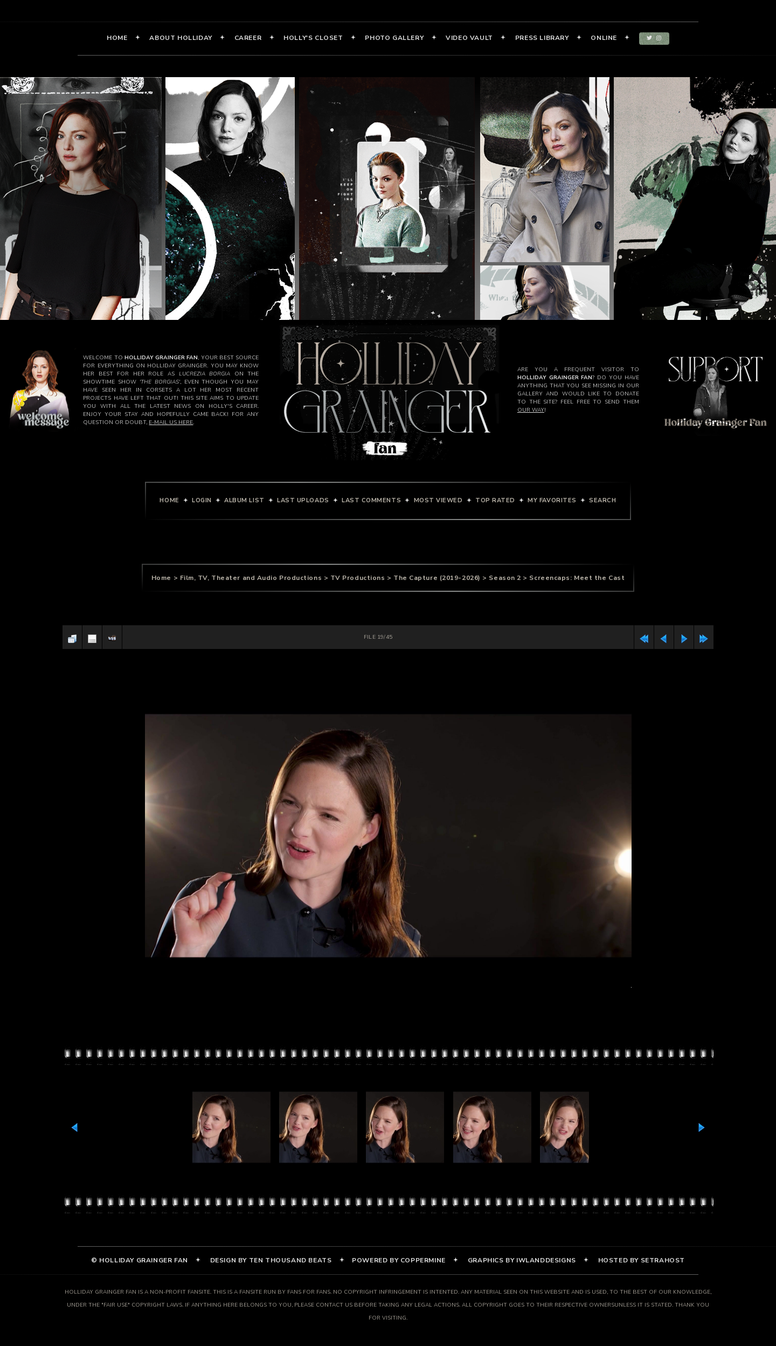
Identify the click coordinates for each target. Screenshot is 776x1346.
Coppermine (423, 1260)
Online (604, 38)
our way (530, 410)
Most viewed (438, 500)
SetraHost (663, 1260)
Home (117, 38)
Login (202, 500)
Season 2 (505, 577)
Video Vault (469, 38)
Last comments (371, 500)
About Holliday (180, 38)
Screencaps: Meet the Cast (577, 577)
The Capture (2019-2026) (437, 577)
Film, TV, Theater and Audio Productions (251, 577)
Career (248, 38)
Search (602, 500)
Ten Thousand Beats (290, 1260)
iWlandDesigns (546, 1260)
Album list (244, 500)
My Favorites (552, 500)
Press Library (542, 38)
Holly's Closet (313, 38)
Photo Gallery (394, 38)
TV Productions (357, 577)
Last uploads (303, 500)
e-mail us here (171, 422)
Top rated (495, 500)
